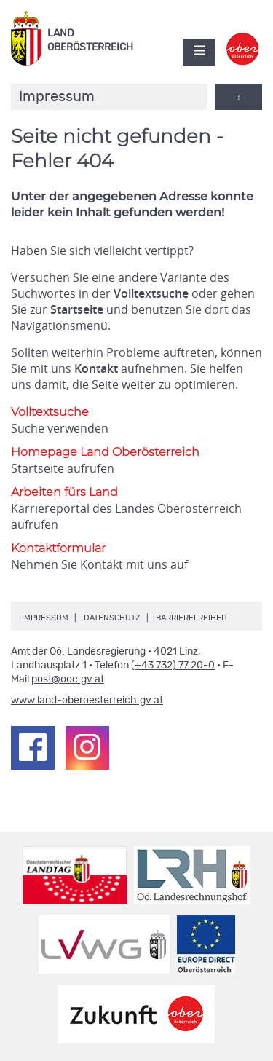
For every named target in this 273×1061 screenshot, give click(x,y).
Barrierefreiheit (192, 618)
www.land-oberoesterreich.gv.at (87, 700)
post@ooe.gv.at (67, 679)
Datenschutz (112, 618)
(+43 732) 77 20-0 (173, 665)
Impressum (45, 618)
